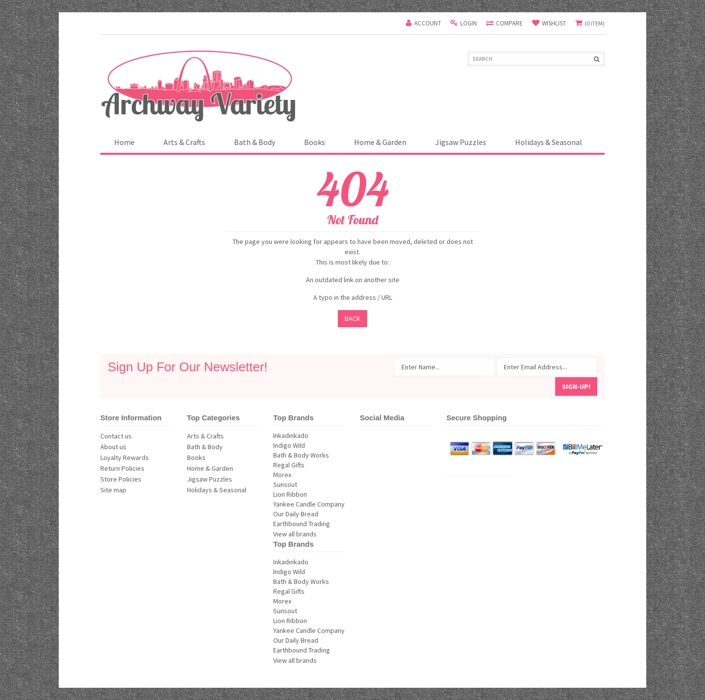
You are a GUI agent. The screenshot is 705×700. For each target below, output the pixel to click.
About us (113, 446)
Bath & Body (254, 142)
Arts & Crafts (184, 142)
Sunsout (309, 484)
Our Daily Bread (309, 514)
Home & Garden (380, 142)
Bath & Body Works (309, 455)
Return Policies (122, 468)
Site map (113, 489)
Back (352, 318)
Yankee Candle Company (309, 504)
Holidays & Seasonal (548, 142)
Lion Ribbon (309, 494)
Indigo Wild (309, 445)
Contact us (116, 436)
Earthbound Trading (309, 524)
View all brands (295, 534)
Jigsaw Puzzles (460, 142)
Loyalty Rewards (124, 457)
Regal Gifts (309, 465)
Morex (309, 475)
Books (314, 142)
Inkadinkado (309, 435)
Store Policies (120, 479)
